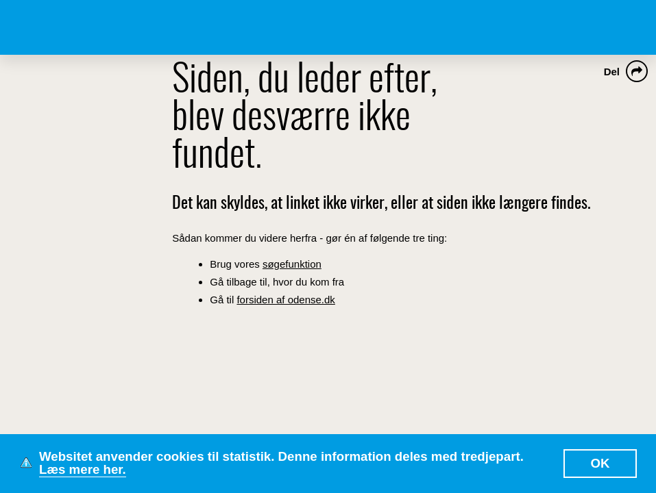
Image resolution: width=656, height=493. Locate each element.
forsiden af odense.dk (285, 299)
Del (612, 71)
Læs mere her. (82, 469)
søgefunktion (292, 264)
